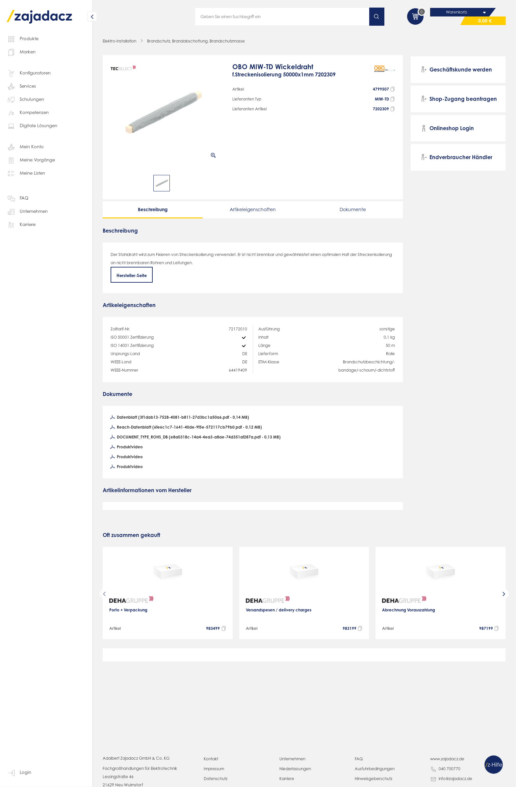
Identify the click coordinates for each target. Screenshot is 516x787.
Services (21, 86)
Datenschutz (215, 778)
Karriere (21, 224)
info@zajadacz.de (450, 779)
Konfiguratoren (27, 73)
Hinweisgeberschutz (372, 778)
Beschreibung (152, 209)
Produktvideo (125, 447)
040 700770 (444, 769)
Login (18, 772)
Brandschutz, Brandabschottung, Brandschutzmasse (192, 41)
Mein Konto (24, 147)
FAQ (17, 198)
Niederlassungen (294, 769)
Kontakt (210, 759)
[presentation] (104, 594)
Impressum (213, 769)
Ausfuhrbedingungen (373, 769)
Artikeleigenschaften (252, 209)
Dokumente (353, 209)
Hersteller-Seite (132, 275)
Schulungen (24, 99)
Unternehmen (26, 211)
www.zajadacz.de (445, 759)
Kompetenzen (26, 112)
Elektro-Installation (119, 41)
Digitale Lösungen (30, 125)
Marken (20, 52)
